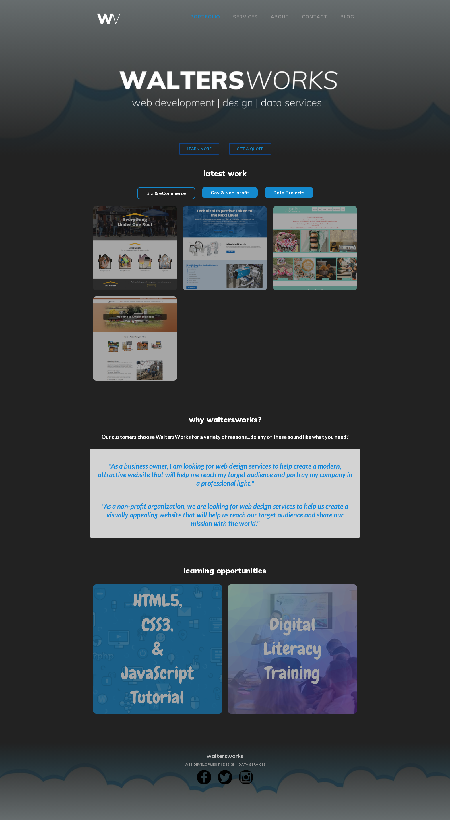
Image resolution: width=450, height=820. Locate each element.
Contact (314, 17)
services (245, 17)
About (280, 17)
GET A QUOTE (250, 148)
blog (347, 17)
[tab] (166, 193)
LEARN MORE (199, 148)
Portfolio (205, 17)
